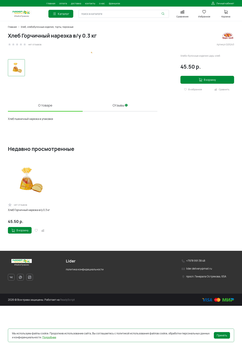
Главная (12, 26)
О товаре (45, 145)
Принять (222, 335)
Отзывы (120, 145)
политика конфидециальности (85, 310)
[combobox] (124, 14)
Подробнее (49, 337)
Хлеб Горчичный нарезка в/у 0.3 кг (29, 250)
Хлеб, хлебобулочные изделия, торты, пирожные (47, 26)
